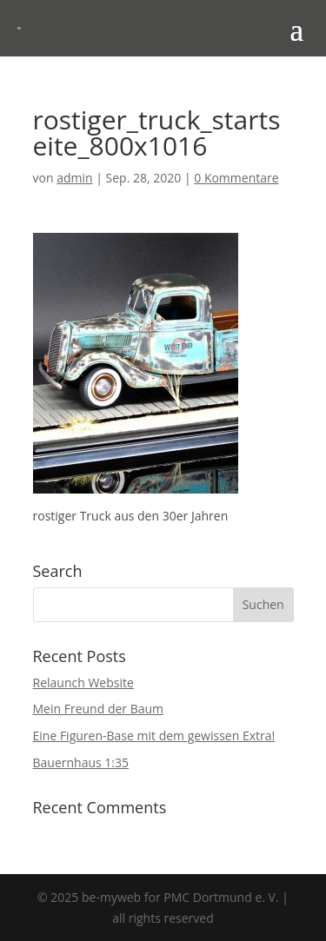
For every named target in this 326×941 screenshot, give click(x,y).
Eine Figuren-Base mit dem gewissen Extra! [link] (154, 735)
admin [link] (74, 177)
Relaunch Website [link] (83, 682)
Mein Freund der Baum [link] (98, 708)
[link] (19, 28)
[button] (296, 29)
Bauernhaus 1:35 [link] (81, 762)
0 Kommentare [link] (236, 177)
